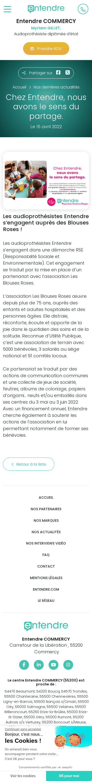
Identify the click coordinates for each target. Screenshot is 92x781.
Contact (46, 566)
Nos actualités (46, 532)
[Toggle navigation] (7, 9)
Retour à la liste (29, 464)
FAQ (46, 555)
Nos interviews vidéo (46, 543)
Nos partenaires (46, 509)
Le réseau (46, 601)
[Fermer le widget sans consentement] (21, 729)
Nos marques (46, 521)
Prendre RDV (46, 48)
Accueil (46, 498)
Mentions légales (46, 578)
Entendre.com (46, 589)
